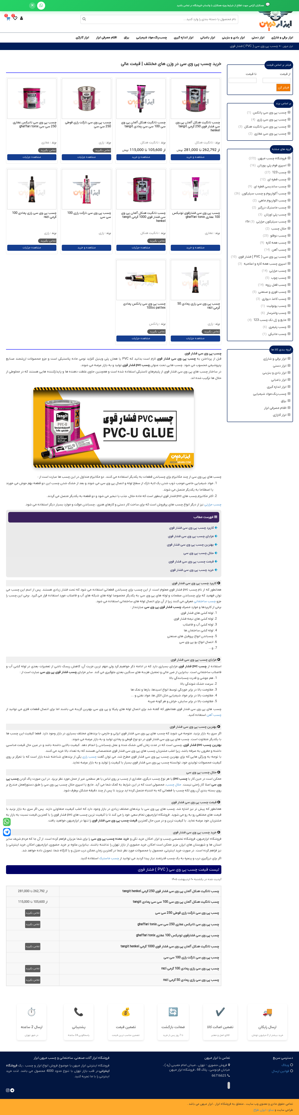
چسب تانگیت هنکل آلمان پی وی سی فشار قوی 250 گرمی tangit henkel (198, 126)
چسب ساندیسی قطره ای (272, 187)
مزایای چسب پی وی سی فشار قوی (192, 536)
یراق (126, 38)
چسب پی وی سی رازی (273, 120)
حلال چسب (173, 785)
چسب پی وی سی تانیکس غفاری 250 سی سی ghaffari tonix (34, 124)
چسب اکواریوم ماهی (274, 201)
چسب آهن (214, 715)
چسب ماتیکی (279, 334)
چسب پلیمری (279, 327)
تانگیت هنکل (204, 143)
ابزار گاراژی (82, 38)
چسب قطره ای (278, 180)
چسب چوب (280, 278)
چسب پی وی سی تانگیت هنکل (267, 127)
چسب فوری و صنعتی (274, 292)
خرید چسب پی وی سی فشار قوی (193, 570)
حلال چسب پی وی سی (200, 553)
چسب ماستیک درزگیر (274, 208)
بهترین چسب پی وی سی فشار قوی (192, 545)
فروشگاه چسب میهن (274, 158)
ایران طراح (259, 1110)
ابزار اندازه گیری (183, 38)
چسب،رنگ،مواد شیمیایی (151, 38)
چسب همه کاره (278, 243)
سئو (271, 1110)
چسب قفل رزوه (277, 285)
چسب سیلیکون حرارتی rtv (268, 222)
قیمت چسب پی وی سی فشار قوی (193, 562)
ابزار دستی (258, 38)
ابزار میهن (288, 46)
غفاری (45, 143)
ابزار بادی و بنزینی (233, 38)
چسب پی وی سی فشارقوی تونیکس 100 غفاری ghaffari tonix (196, 215)
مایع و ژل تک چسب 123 (271, 320)
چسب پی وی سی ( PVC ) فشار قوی (254, 46)
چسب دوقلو (280, 236)
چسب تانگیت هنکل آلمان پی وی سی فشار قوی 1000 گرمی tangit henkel (143, 217)
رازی (101, 143)
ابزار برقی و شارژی (282, 38)
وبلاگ (285, 1065)
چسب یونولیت (278, 306)
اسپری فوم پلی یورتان (273, 165)
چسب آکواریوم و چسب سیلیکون (266, 194)
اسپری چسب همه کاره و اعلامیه (266, 264)
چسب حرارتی (212, 505)
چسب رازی (89, 757)
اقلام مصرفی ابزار (106, 38)
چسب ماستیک (109, 858)
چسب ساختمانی (205, 601)
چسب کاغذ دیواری (276, 299)
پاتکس (154, 324)
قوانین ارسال (280, 1071)
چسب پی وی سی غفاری (272, 134)
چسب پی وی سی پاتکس (271, 113)
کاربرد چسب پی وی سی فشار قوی (193, 528)
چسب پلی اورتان (277, 215)
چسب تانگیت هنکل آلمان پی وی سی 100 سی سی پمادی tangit (143, 124)
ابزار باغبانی (207, 38)
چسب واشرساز (278, 313)
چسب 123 (281, 172)
